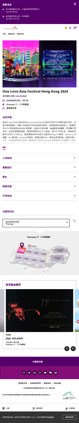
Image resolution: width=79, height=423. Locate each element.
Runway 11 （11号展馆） (18, 104)
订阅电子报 (37, 362)
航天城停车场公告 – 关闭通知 (17, 16)
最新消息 (11, 34)
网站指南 (57, 383)
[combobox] (36, 223)
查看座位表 (11, 108)
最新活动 (20, 34)
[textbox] (36, 223)
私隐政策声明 (35, 383)
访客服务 (72, 408)
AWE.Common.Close (74, 4)
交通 (7, 408)
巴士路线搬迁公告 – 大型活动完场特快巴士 (23, 9)
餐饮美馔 (39, 408)
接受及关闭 (69, 417)
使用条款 (47, 383)
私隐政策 (51, 417)
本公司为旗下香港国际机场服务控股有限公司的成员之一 (27, 395)
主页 (4, 34)
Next (73, 348)
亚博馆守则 (22, 383)
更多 (4, 147)
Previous (66, 348)
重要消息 (65, 27)
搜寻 (72, 28)
